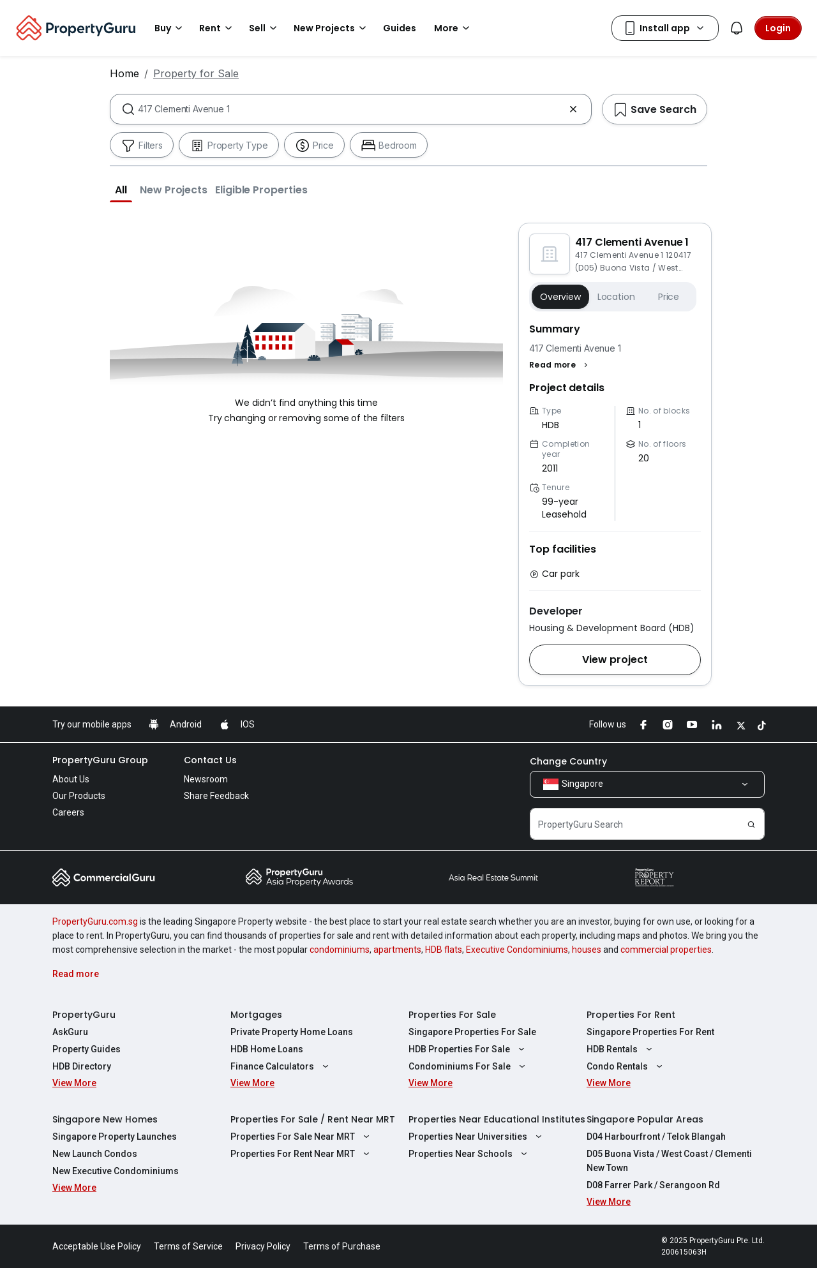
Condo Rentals (626, 1066)
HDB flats (443, 949)
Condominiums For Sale (468, 1066)
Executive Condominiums (517, 949)
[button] (121, 189)
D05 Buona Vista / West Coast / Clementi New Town (669, 1161)
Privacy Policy (263, 1246)
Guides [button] (399, 28)
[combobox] (351, 109)
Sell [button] (265, 28)
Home (124, 73)
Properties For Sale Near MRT (301, 1137)
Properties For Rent (631, 1014)
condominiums (340, 949)
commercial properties (666, 949)
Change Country (568, 761)
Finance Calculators (281, 1066)
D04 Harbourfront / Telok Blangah (656, 1136)
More (454, 28)
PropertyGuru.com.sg (95, 921)
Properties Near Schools (469, 1154)
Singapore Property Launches (114, 1136)
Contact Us (210, 760)
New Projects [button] (332, 28)
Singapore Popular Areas (645, 1119)
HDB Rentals (621, 1049)
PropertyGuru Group (100, 760)
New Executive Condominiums (115, 1171)
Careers (68, 812)
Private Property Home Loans (291, 1032)
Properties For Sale (452, 1014)
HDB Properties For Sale (468, 1049)
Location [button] (616, 296)
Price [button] (668, 296)
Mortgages (256, 1014)
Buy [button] (170, 28)
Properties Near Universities (476, 1137)
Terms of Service (188, 1246)
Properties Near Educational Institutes (496, 1119)
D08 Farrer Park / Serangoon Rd (653, 1185)
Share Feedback (216, 796)
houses (586, 949)
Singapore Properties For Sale (472, 1032)
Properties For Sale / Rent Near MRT (312, 1119)
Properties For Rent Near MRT (301, 1154)
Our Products (78, 796)
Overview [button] (560, 296)
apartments (397, 949)
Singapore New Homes (105, 1119)
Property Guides (86, 1049)
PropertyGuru (84, 1014)
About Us (70, 779)
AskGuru (70, 1032)
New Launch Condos (94, 1154)
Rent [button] (217, 28)
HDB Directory (81, 1066)
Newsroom (206, 779)
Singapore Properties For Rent (650, 1032)
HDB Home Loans (266, 1049)
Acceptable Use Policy (96, 1246)
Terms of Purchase (341, 1246)
